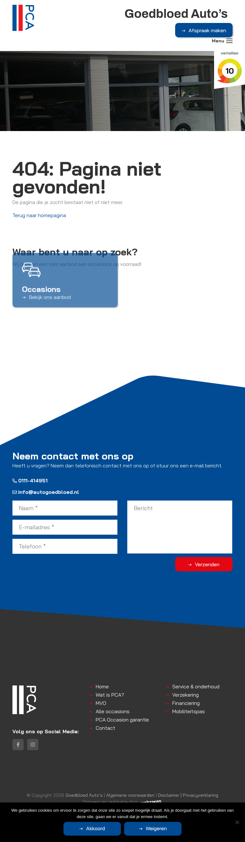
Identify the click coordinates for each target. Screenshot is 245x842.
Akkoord (95, 828)
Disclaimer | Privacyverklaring (188, 795)
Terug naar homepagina (39, 215)
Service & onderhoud (195, 686)
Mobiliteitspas (188, 711)
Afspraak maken (207, 30)
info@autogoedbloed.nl (45, 492)
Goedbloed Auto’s (84, 795)
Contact (105, 728)
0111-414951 (30, 480)
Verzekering (185, 695)
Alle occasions (113, 711)
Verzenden (207, 564)
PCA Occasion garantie (122, 719)
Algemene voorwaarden (130, 795)
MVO (101, 703)
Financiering (186, 703)
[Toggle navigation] (229, 40)
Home (102, 686)
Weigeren (156, 828)
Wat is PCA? (110, 695)
